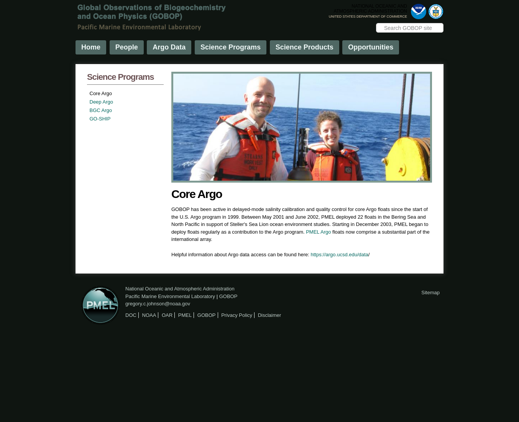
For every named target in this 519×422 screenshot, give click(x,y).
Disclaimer (269, 315)
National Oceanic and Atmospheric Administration (180, 289)
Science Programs (230, 47)
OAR (167, 315)
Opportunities (370, 47)
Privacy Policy (236, 315)
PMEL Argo (318, 232)
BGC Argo (101, 110)
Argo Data (169, 47)
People (126, 47)
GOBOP (228, 296)
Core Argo (101, 93)
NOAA (149, 315)
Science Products (304, 47)
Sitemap (430, 292)
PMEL (185, 315)
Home (90, 47)
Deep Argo (101, 102)
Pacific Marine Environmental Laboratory (170, 296)
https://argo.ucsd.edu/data (339, 254)
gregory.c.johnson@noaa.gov (157, 304)
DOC (130, 315)
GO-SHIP (100, 119)
